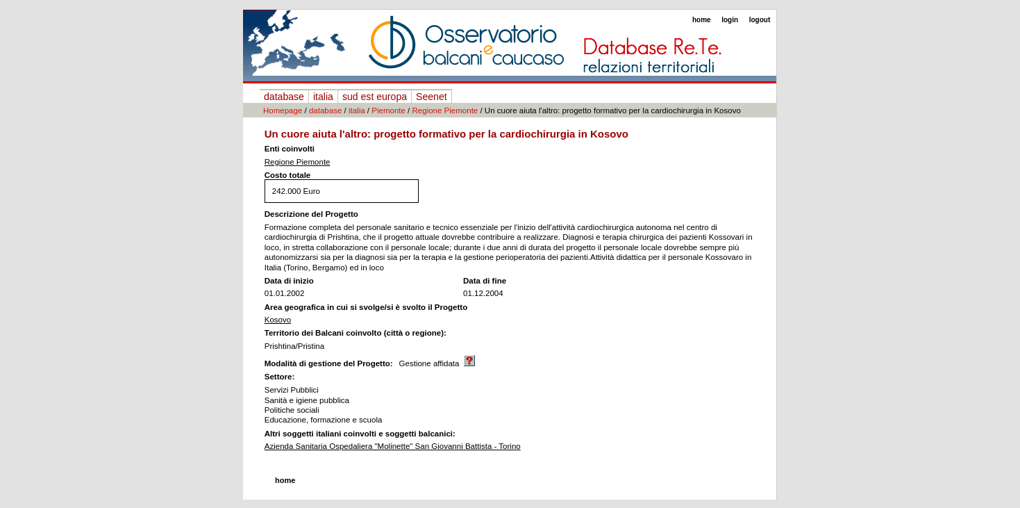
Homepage (282, 110)
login (729, 20)
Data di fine (484, 281)
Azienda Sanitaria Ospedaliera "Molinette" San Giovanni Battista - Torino (393, 446)
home (701, 20)
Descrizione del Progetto (311, 214)
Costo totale (288, 175)
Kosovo (278, 320)
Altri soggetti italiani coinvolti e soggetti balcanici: (360, 433)
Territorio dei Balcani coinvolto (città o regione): (355, 333)
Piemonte (388, 110)
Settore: (280, 376)
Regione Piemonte (445, 110)
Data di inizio (289, 281)
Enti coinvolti (290, 149)
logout (760, 20)
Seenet (431, 96)
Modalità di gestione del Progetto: (329, 363)
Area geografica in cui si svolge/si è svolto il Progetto (366, 307)
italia (323, 96)
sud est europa (374, 96)
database (284, 96)
